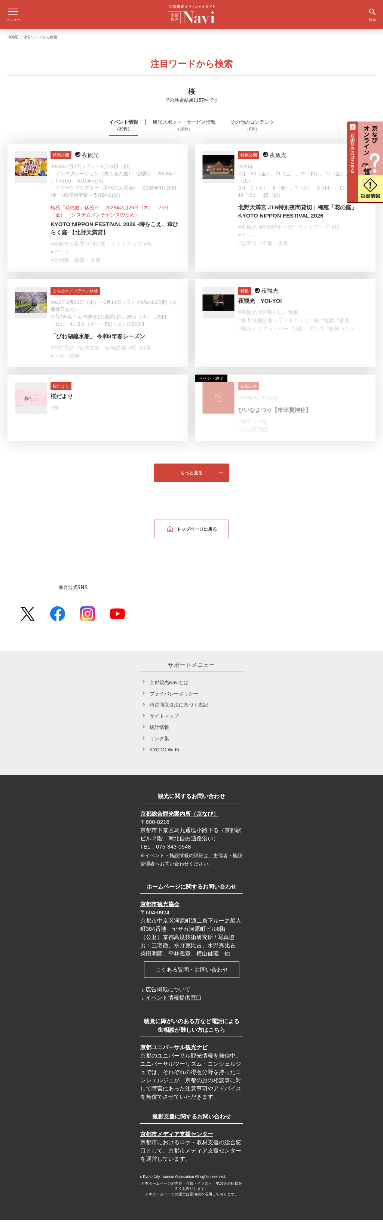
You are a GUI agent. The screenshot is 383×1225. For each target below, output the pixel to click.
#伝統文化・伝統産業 (101, 353)
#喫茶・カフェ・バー (263, 334)
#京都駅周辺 (252, 435)
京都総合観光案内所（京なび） (179, 819)
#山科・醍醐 (65, 361)
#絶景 (333, 334)
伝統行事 (248, 391)
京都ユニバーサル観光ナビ (174, 1052)
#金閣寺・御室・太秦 (75, 265)
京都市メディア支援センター (176, 1139)
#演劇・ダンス (307, 334)
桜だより (61, 391)
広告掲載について (167, 994)
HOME (13, 42)
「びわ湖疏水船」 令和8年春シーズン (97, 341)
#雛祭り (247, 427)
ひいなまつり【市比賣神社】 (274, 415)
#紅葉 (144, 353)
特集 (244, 296)
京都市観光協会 (160, 909)
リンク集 (159, 744)
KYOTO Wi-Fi (164, 755)
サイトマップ (164, 721)
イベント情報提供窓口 (173, 1003)
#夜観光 (59, 249)
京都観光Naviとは (169, 687)
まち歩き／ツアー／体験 (75, 296)
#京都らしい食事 (278, 317)
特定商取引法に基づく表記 (179, 710)
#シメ (348, 334)
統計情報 (159, 732)
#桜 (148, 249)
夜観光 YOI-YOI (260, 306)
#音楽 (343, 326)
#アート (59, 257)
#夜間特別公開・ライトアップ (106, 249)
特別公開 (61, 160)
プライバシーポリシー (174, 699)
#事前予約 (62, 353)
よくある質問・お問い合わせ (191, 975)
